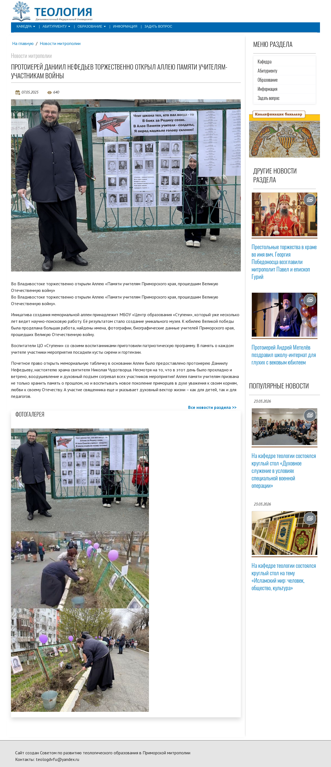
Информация (125, 26)
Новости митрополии (60, 43)
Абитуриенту (56, 26)
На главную (23, 43)
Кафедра (26, 26)
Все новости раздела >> (212, 407)
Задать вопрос (158, 26)
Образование (92, 26)
